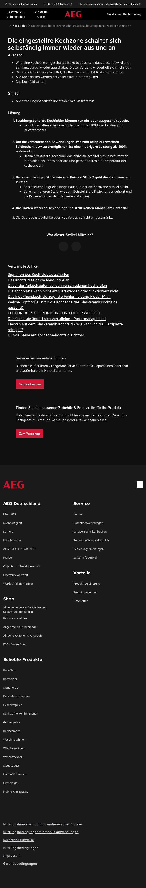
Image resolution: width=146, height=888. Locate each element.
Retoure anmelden (15, 618)
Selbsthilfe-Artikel (85, 557)
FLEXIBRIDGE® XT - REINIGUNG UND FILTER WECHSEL (54, 312)
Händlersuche (12, 540)
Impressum (12, 856)
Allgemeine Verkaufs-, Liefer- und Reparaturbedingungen (25, 609)
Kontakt (78, 514)
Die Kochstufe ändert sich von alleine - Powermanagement (57, 318)
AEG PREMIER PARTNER (19, 549)
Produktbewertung (85, 592)
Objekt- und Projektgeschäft (21, 566)
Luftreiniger (10, 783)
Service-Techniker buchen (90, 531)
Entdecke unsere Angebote (124, 4)
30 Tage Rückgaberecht (57, 4)
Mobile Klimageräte (15, 791)
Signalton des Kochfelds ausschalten (38, 274)
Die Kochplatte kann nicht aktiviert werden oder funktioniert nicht (63, 290)
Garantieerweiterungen (88, 523)
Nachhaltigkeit (12, 523)
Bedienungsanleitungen (88, 549)
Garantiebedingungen (20, 863)
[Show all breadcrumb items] (6, 25)
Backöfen (9, 670)
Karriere (8, 531)
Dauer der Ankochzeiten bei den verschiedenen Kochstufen (57, 285)
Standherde (10, 687)
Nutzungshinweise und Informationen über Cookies (43, 824)
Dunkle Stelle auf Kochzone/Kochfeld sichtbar (46, 334)
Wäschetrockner (13, 748)
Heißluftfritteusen (14, 774)
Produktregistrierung (86, 583)
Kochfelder (10, 679)
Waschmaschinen (14, 739)
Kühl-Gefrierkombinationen (20, 713)
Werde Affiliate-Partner (18, 583)
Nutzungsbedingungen (21, 848)
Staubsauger (11, 765)
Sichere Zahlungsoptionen (21, 4)
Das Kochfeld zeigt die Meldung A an (38, 279)
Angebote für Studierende (20, 627)
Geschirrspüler (12, 705)
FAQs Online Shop (15, 644)
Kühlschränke (11, 731)
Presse (7, 557)
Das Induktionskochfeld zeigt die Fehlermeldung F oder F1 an (59, 296)
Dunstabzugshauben (16, 696)
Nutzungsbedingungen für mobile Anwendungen (41, 832)
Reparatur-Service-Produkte (91, 540)
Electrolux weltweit (15, 575)
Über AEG (9, 514)
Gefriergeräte (11, 722)
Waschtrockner (12, 757)
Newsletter (80, 601)
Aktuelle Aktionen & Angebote (23, 635)
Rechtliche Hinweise (18, 840)
